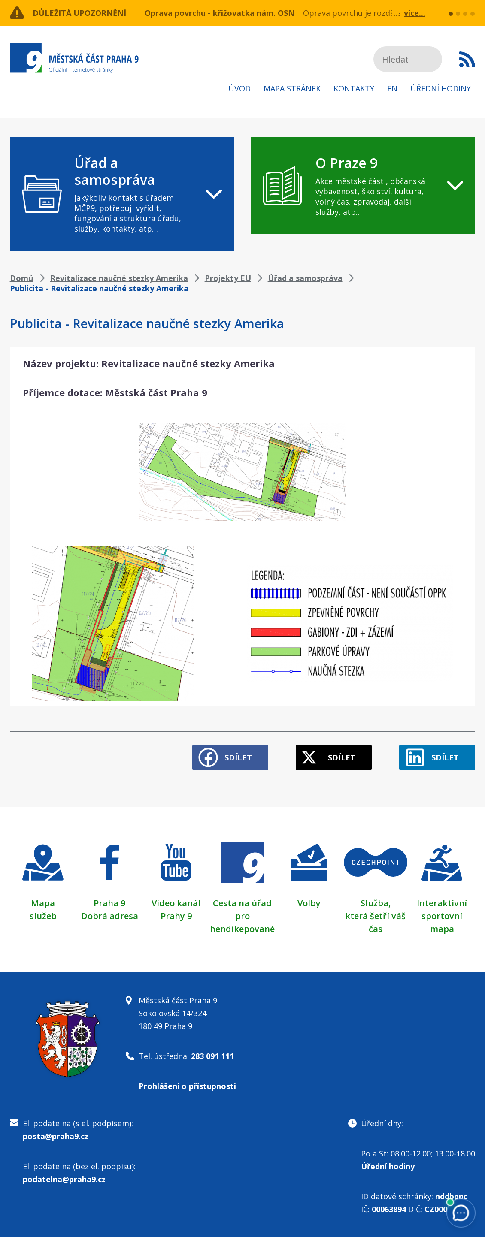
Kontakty (353, 88)
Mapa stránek (292, 88)
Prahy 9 (176, 916)
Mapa (43, 903)
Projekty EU (228, 278)
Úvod (239, 88)
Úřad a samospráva (305, 278)
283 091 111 (212, 1056)
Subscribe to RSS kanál (467, 59)
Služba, (376, 903)
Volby (309, 903)
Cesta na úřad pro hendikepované (242, 916)
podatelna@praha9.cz (64, 1179)
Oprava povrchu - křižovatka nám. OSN (219, 13)
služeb (43, 916)
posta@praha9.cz (55, 1136)
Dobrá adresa (109, 916)
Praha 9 (109, 903)
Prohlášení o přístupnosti (187, 1086)
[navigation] (122, 194)
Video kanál (176, 903)
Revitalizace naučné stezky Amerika (119, 278)
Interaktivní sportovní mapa (442, 916)
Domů (21, 278)
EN (392, 88)
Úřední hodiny (440, 88)
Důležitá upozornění (79, 13)
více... (414, 13)
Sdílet (238, 757)
